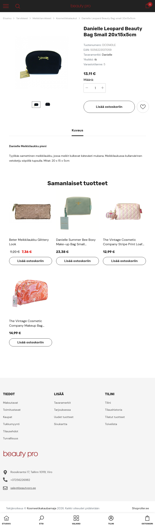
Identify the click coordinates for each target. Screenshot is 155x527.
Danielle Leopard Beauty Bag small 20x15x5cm (108, 18)
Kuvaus (77, 130)
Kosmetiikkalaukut (66, 18)
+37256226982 (20, 480)
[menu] (6, 6)
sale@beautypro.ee (23, 488)
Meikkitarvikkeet (41, 18)
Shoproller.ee (140, 508)
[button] (41, 520)
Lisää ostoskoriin (109, 107)
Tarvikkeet (22, 18)
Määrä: (89, 80)
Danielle (107, 54)
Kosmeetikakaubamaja (41, 508)
